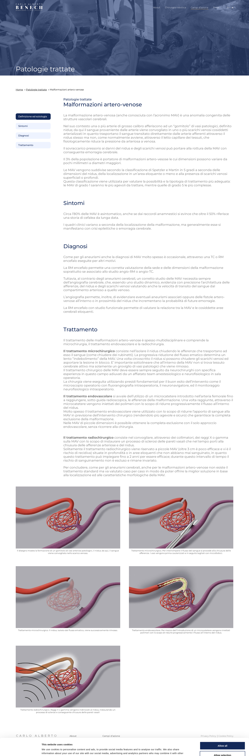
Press (216, 7)
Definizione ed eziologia (32, 116)
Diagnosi (23, 135)
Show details (166, 749)
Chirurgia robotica (175, 7)
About (156, 7)
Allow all (222, 728)
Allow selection (222, 737)
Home (19, 89)
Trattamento (25, 145)
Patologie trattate (36, 89)
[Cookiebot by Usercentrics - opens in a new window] (20, 749)
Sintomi (23, 126)
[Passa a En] (227, 8)
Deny (222, 746)
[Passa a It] (231, 8)
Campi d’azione (199, 7)
